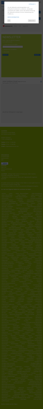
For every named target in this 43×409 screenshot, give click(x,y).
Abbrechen (32, 20)
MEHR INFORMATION (13, 17)
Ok (9, 20)
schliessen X (32, 4)
